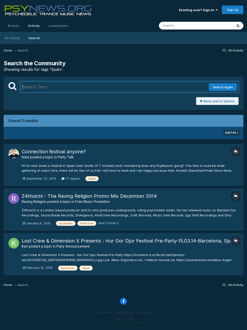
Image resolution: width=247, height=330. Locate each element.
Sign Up (232, 10)
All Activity (12, 38)
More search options (217, 101)
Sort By (231, 132)
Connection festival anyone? (54, 151)
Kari (25, 246)
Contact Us (124, 312)
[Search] (182, 25)
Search (34, 38)
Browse (13, 26)
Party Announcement (72, 246)
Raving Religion (34, 201)
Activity (34, 28)
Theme (103, 312)
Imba (25, 157)
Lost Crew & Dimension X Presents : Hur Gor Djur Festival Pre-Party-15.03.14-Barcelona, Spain (129, 241)
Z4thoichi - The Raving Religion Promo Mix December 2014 (89, 196)
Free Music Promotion (92, 201)
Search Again (223, 87)
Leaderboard (58, 26)
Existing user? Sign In (198, 10)
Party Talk (66, 157)
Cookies (144, 312)
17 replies (71, 178)
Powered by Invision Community (123, 323)
